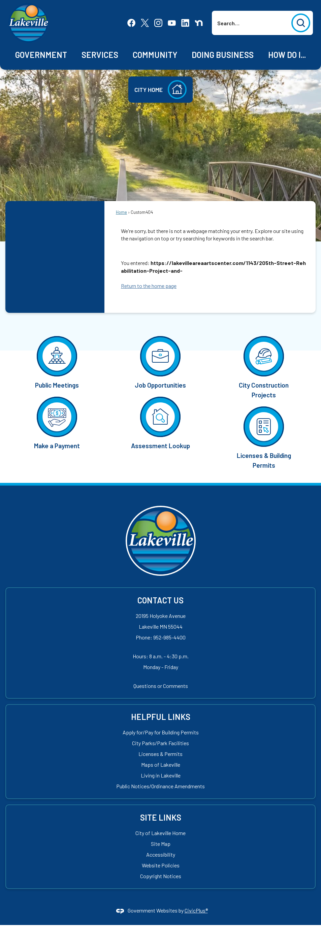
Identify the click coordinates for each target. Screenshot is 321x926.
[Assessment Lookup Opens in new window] (160, 422)
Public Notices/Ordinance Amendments (160, 786)
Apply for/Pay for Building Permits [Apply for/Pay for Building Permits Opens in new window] (161, 732)
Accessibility (160, 854)
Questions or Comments (160, 686)
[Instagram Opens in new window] (158, 22)
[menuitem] (41, 55)
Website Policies (161, 865)
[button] (300, 22)
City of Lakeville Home (160, 833)
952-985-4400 (169, 637)
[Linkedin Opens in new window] (185, 22)
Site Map (160, 843)
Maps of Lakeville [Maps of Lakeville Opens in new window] (160, 764)
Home (121, 212)
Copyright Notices (160, 876)
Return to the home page (148, 286)
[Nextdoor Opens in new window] (199, 22)
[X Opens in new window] (145, 22)
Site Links (160, 817)
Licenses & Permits (160, 754)
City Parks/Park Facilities (160, 743)
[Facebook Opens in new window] (131, 22)
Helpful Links (160, 717)
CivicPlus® (196, 910)
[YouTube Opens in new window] (172, 22)
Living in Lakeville (161, 775)
